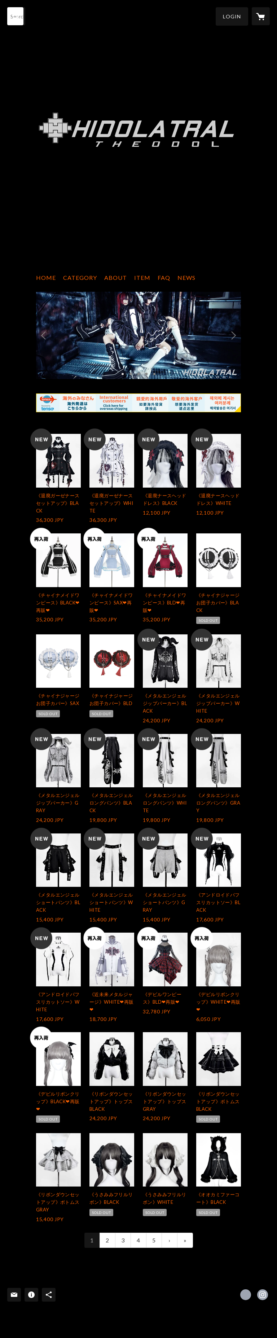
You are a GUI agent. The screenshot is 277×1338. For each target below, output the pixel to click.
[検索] (16, 16)
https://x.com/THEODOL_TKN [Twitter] (245, 1294)
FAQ (164, 277)
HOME (46, 277)
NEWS (186, 277)
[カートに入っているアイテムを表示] (261, 16)
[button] (232, 16)
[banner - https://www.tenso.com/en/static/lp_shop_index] (138, 403)
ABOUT (115, 277)
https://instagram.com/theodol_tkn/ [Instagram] (262, 1294)
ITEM (142, 277)
